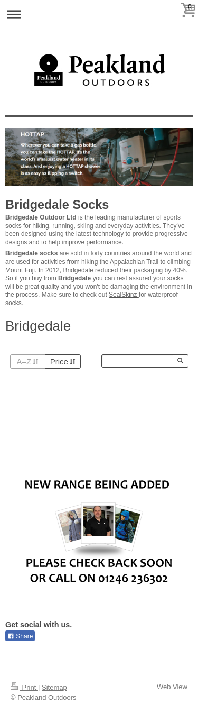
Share (20, 636)
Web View (172, 687)
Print (24, 687)
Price (63, 361)
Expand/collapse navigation (99, 14)
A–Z (28, 361)
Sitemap (54, 687)
